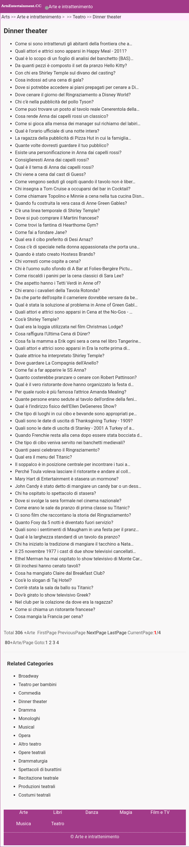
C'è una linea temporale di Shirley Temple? (58, 210)
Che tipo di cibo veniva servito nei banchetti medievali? (70, 442)
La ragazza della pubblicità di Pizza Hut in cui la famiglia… (73, 138)
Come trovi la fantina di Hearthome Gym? (57, 225)
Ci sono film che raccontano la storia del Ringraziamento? (73, 515)
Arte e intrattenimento (71, 6)
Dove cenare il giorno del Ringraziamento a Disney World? (73, 94)
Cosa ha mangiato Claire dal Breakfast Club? (60, 573)
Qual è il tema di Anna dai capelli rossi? (55, 167)
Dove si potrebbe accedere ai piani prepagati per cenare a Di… (77, 87)
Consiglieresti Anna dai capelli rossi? (52, 160)
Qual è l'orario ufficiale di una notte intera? (57, 131)
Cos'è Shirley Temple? (37, 319)
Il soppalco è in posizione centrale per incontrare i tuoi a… (72, 464)
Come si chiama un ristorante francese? (55, 609)
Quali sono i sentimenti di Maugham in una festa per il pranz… (77, 529)
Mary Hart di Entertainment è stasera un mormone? (67, 479)
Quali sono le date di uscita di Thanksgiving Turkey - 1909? (74, 421)
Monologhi (29, 718)
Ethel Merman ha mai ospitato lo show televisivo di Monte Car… (78, 558)
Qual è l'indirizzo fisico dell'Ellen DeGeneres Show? (66, 406)
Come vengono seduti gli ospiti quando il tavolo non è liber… (75, 181)
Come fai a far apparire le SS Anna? (51, 370)
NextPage (96, 632)
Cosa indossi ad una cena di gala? (50, 80)
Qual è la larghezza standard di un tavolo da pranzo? (68, 537)
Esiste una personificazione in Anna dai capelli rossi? (68, 152)
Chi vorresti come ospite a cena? (48, 261)
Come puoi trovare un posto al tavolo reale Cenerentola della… (77, 109)
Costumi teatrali (34, 795)
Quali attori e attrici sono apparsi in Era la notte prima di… (72, 348)
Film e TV (160, 812)
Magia (126, 812)
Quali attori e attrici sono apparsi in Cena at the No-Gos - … (73, 312)
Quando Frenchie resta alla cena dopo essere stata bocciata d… (78, 435)
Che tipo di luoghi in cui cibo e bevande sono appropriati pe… (76, 413)
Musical (26, 727)
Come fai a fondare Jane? (41, 232)
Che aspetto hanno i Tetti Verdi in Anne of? (58, 283)
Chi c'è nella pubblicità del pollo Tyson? (55, 102)
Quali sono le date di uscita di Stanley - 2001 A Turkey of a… (74, 428)
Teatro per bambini (37, 684)
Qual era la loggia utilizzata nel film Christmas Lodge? (69, 326)
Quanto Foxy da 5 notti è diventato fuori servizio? (64, 522)
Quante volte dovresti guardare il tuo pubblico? (62, 145)
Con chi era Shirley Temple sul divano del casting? (66, 73)
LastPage (116, 632)
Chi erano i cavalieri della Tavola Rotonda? (58, 290)
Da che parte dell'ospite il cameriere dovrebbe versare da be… (76, 297)
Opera (24, 735)
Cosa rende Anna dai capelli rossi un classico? (62, 116)
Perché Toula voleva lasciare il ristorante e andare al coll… (73, 471)
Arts (5, 17)
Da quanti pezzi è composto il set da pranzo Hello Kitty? (71, 65)
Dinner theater (107, 17)
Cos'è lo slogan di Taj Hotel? (44, 580)
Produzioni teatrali (36, 786)
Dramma (27, 710)
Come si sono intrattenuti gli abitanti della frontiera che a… (73, 43)
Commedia (29, 693)
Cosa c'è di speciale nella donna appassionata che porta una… (77, 247)
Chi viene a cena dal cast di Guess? (51, 174)
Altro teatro (29, 744)
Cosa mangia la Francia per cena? (49, 616)
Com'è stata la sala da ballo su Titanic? (54, 587)
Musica (23, 823)
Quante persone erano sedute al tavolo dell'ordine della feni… (76, 399)
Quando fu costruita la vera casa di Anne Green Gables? (71, 203)
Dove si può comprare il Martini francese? (57, 218)
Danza (92, 812)
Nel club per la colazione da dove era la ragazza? (64, 602)
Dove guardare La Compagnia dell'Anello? (57, 363)
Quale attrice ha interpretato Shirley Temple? (60, 355)
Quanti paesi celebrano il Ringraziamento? (58, 450)
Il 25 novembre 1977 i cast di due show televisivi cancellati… (75, 551)
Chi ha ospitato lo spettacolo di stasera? (56, 493)
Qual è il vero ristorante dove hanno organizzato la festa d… (74, 384)
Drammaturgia (32, 761)
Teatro (79, 17)
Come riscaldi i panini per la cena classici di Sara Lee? (70, 275)
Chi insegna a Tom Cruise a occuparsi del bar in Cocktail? (73, 188)
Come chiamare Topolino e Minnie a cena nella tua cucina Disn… (79, 196)
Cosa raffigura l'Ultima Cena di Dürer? (53, 334)
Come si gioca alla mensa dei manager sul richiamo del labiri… (77, 123)
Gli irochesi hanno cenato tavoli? (48, 566)
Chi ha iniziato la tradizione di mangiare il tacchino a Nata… (74, 544)
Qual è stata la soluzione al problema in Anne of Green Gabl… (76, 305)
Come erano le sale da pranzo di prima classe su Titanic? (73, 507)
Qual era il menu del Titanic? (44, 457)
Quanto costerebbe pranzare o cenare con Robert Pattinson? (76, 377)
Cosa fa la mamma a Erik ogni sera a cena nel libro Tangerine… (78, 341)
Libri (57, 812)
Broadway (28, 676)
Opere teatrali (31, 752)
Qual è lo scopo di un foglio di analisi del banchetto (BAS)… (74, 58)
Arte (23, 812)
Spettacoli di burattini (39, 769)
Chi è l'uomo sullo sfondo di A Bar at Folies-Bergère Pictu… (73, 268)
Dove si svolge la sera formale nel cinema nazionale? (68, 500)
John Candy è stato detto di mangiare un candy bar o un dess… (78, 486)
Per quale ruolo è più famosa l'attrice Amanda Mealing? (71, 392)
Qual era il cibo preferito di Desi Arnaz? (54, 239)
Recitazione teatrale (38, 778)
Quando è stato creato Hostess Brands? (55, 254)
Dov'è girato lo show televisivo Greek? (53, 595)
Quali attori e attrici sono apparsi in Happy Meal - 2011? (71, 51)
